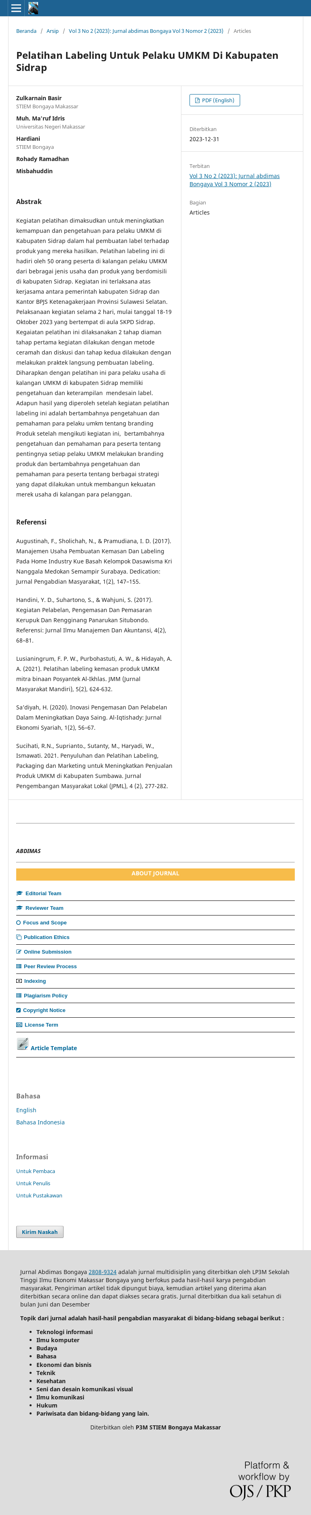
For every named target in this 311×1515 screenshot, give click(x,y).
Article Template (54, 1048)
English (26, 1110)
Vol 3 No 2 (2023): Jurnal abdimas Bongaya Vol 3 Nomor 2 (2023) (146, 30)
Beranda (26, 30)
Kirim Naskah (40, 1232)
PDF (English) (217, 100)
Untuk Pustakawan (39, 1195)
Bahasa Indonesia (40, 1122)
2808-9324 (103, 1272)
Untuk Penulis (33, 1183)
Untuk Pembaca (35, 1171)
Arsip (53, 30)
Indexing (35, 981)
